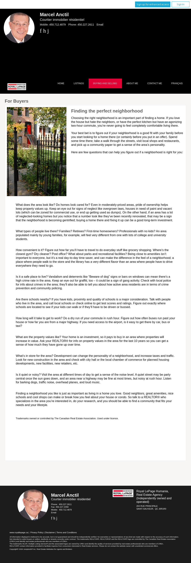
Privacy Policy (36, 532)
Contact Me (154, 83)
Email (100, 24)
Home (61, 83)
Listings (79, 83)
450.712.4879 (57, 24)
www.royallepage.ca (19, 532)
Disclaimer (50, 532)
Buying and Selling (105, 83)
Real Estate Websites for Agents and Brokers (54, 549)
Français (177, 83)
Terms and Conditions (67, 532)
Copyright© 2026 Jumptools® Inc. (23, 549)
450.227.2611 (86, 24)
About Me (132, 83)
